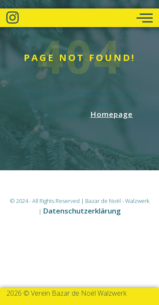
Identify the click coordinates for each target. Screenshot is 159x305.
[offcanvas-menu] (145, 18)
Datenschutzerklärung (82, 211)
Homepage (111, 114)
